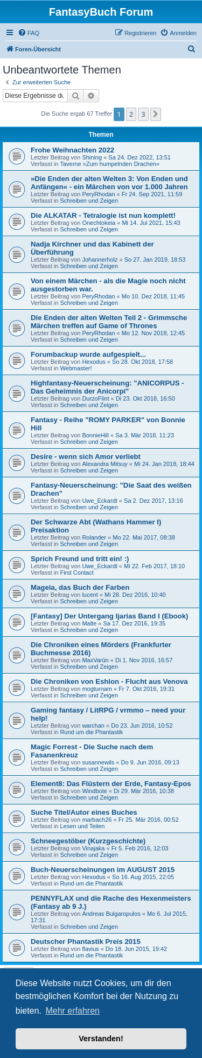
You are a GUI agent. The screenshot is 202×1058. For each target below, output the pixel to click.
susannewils (98, 762)
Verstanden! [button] (101, 1038)
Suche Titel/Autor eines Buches (84, 812)
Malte (89, 623)
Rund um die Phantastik (91, 732)
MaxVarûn (95, 660)
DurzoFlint (95, 398)
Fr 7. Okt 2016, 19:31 (147, 689)
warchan (93, 725)
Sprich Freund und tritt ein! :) (80, 559)
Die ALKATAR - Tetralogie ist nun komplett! (103, 215)
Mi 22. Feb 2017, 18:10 (154, 566)
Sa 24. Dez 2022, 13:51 (139, 157)
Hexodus (93, 361)
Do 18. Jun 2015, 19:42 (136, 949)
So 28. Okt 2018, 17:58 (142, 361)
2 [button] (131, 114)
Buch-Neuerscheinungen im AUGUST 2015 (103, 870)
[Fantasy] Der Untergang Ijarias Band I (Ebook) (109, 616)
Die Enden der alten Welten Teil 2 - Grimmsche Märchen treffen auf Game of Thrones (109, 322)
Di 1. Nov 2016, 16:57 (143, 660)
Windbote (94, 791)
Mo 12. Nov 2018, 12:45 (153, 333)
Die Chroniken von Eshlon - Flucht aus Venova (109, 681)
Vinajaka (93, 848)
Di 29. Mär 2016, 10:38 (144, 791)
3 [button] (143, 114)
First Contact (76, 572)
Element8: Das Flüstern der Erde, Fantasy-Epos (111, 784)
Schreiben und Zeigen (89, 200)
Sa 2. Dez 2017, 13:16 (153, 500)
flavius (90, 949)
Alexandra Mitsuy (104, 464)
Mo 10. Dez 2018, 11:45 (153, 296)
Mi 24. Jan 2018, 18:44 (164, 464)
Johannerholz (99, 259)
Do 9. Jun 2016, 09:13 (150, 762)
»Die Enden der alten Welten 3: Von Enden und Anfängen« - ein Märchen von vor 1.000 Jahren (109, 183)
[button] (155, 114)
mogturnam (97, 689)
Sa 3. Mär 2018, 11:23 (144, 435)
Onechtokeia (98, 222)
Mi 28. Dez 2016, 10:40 (135, 594)
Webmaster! (76, 368)
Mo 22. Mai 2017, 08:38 (144, 537)
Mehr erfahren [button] (72, 1010)
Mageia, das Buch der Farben (80, 587)
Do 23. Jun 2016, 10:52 (141, 725)
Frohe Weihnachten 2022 (72, 150)
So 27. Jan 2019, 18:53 (155, 259)
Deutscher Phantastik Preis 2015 (86, 941)
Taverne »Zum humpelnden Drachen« (109, 164)
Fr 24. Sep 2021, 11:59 (152, 194)
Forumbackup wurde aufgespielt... (88, 354)
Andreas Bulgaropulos (111, 913)
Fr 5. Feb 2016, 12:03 (140, 848)
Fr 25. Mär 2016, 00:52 (149, 819)
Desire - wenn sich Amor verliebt (86, 457)
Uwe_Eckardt (99, 500)
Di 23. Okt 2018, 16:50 (145, 398)
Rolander (94, 537)
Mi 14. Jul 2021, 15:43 (151, 222)
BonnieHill (95, 435)
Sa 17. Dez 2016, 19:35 (134, 623)
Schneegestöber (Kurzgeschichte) (88, 841)
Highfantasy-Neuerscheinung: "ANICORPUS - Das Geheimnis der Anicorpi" (107, 387)
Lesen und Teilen (82, 826)
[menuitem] (28, 32)
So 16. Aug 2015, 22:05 (143, 877)
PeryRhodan (98, 194)
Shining (92, 157)
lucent (89, 594)
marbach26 (97, 819)
